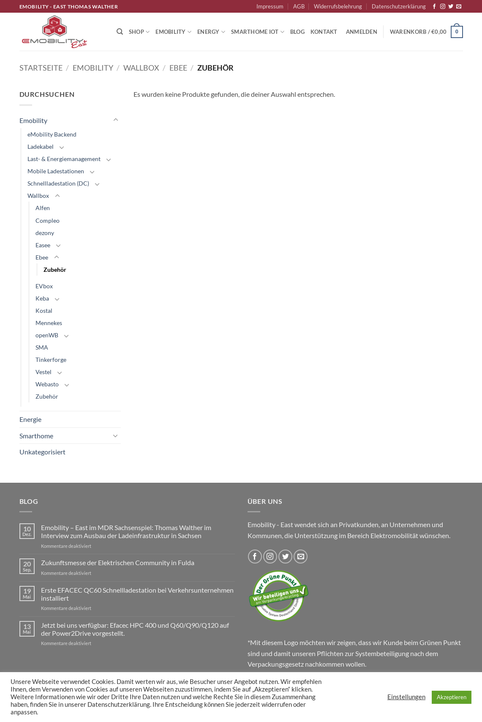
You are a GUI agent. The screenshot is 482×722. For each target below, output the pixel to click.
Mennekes (48, 322)
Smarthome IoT (257, 32)
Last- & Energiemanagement (64, 158)
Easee (42, 245)
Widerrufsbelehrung (338, 6)
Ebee (178, 67)
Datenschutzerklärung (399, 6)
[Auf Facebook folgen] (434, 7)
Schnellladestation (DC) (58, 183)
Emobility (173, 32)
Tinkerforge (50, 359)
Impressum (269, 6)
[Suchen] (120, 32)
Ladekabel (40, 146)
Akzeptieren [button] (451, 697)
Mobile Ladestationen (55, 171)
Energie (30, 419)
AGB (299, 6)
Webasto (47, 384)
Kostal (43, 310)
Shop (139, 32)
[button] (361, 31)
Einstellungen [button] (406, 696)
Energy (211, 32)
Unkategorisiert (42, 452)
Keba (42, 298)
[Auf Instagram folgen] (442, 7)
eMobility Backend (51, 134)
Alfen (42, 207)
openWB (46, 335)
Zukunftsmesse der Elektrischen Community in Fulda (117, 562)
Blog (297, 31)
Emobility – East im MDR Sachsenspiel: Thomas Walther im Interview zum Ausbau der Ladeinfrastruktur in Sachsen (126, 531)
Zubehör (55, 269)
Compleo (47, 220)
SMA (41, 347)
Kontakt (324, 31)
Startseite (41, 67)
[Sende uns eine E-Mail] (458, 7)
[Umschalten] (116, 120)
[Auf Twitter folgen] (450, 7)
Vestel (43, 371)
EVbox (44, 286)
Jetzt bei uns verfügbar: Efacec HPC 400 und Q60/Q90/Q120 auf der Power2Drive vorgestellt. (135, 629)
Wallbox (141, 67)
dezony (44, 232)
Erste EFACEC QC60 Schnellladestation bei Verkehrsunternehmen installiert (137, 594)
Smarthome (36, 436)
